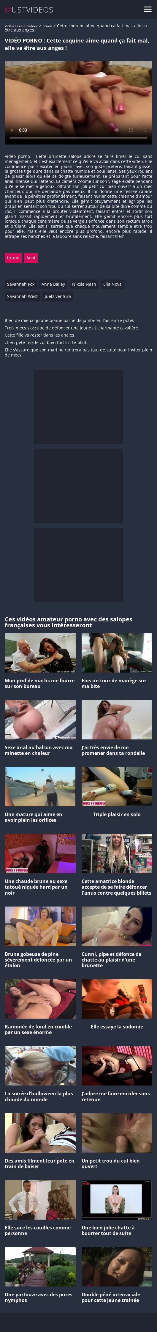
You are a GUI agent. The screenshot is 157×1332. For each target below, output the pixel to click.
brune (47, 26)
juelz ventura (58, 296)
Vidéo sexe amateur (21, 26)
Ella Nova (112, 284)
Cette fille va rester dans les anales (39, 335)
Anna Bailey (53, 284)
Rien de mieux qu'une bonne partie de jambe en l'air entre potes (69, 320)
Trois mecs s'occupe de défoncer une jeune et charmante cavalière (71, 328)
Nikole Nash (84, 284)
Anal (30, 257)
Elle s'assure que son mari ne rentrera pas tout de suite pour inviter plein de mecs (78, 353)
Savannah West (22, 296)
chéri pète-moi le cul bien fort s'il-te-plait (45, 342)
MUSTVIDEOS (29, 9)
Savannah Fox (20, 284)
